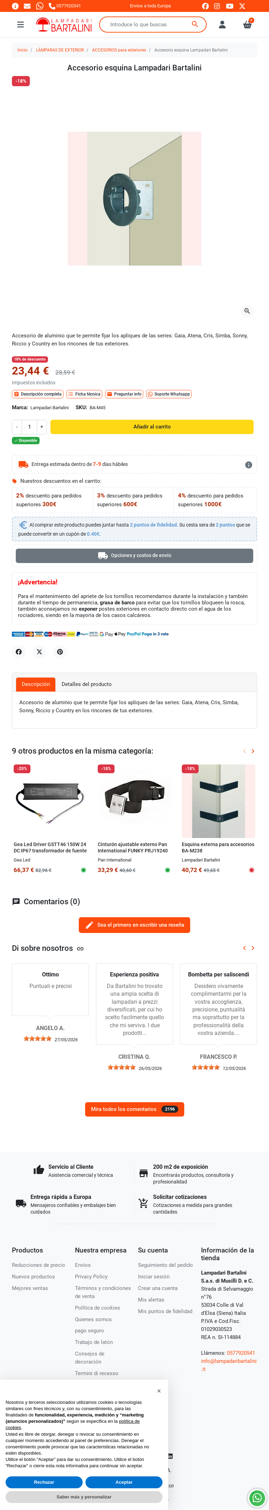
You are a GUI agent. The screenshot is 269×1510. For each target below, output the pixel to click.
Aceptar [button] (124, 1482)
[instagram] (217, 6)
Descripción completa (38, 394)
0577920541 (241, 1353)
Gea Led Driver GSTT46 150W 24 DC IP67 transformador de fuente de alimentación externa (50, 851)
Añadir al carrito (152, 427)
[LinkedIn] (170, 1456)
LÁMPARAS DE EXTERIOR (60, 50)
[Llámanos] (65, 6)
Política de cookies (97, 1308)
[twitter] (242, 6)
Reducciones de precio (38, 1265)
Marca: (20, 407)
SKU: (81, 407)
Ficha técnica (84, 394)
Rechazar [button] (44, 1482)
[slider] (37, 1038)
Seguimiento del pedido (165, 1265)
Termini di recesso (96, 1373)
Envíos (83, 1265)
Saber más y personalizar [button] (84, 1496)
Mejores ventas (30, 1288)
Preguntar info (124, 394)
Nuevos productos (33, 1277)
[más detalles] (248, 465)
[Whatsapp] (39, 6)
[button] (159, 1390)
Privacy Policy (91, 1277)
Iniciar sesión (154, 1277)
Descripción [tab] (36, 684)
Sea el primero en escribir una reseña (134, 925)
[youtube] (230, 6)
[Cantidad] (29, 427)
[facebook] (205, 6)
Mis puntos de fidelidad (165, 1311)
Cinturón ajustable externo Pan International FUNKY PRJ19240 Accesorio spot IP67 (133, 851)
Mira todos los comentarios (134, 1109)
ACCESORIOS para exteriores (119, 50)
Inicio (23, 50)
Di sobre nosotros (48, 948)
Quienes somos (93, 1319)
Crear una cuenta (158, 1288)
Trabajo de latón (94, 1342)
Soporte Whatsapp (169, 394)
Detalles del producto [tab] (87, 684)
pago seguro (89, 1330)
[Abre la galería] (247, 311)
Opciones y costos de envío (134, 555)
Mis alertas (151, 1300)
